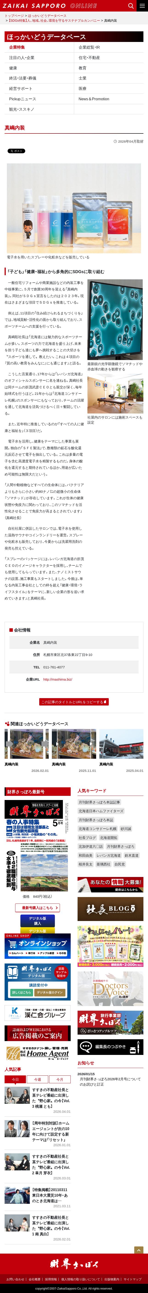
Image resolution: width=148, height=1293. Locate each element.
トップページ (14, 15)
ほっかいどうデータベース (47, 15)
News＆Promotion (94, 98)
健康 (13, 68)
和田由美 (85, 855)
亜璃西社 (103, 864)
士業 (83, 78)
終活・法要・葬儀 (22, 78)
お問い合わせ (15, 1279)
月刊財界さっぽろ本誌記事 (99, 802)
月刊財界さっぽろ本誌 (96, 819)
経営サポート (21, 88)
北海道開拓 (108, 837)
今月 (59, 1079)
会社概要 (35, 1279)
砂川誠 (126, 828)
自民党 (119, 864)
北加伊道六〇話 (91, 846)
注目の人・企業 (21, 57)
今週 (37, 1079)
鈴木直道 (132, 855)
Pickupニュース (22, 98)
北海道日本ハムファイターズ (101, 810)
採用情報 (51, 1279)
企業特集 (17, 47)
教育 (83, 68)
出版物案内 (111, 1279)
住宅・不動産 (89, 57)
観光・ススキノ (21, 109)
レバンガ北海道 (109, 855)
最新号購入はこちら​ (37, 907)
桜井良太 (85, 864)
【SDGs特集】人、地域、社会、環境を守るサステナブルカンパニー (54, 20)
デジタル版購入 (37, 921)
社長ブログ (87, 837)
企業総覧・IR (89, 47)
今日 (15, 1079)
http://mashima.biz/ (57, 679)
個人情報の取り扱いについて (80, 1279)
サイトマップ (133, 1279)
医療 (83, 88)
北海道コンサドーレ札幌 (98, 828)
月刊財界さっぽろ (120, 846)
